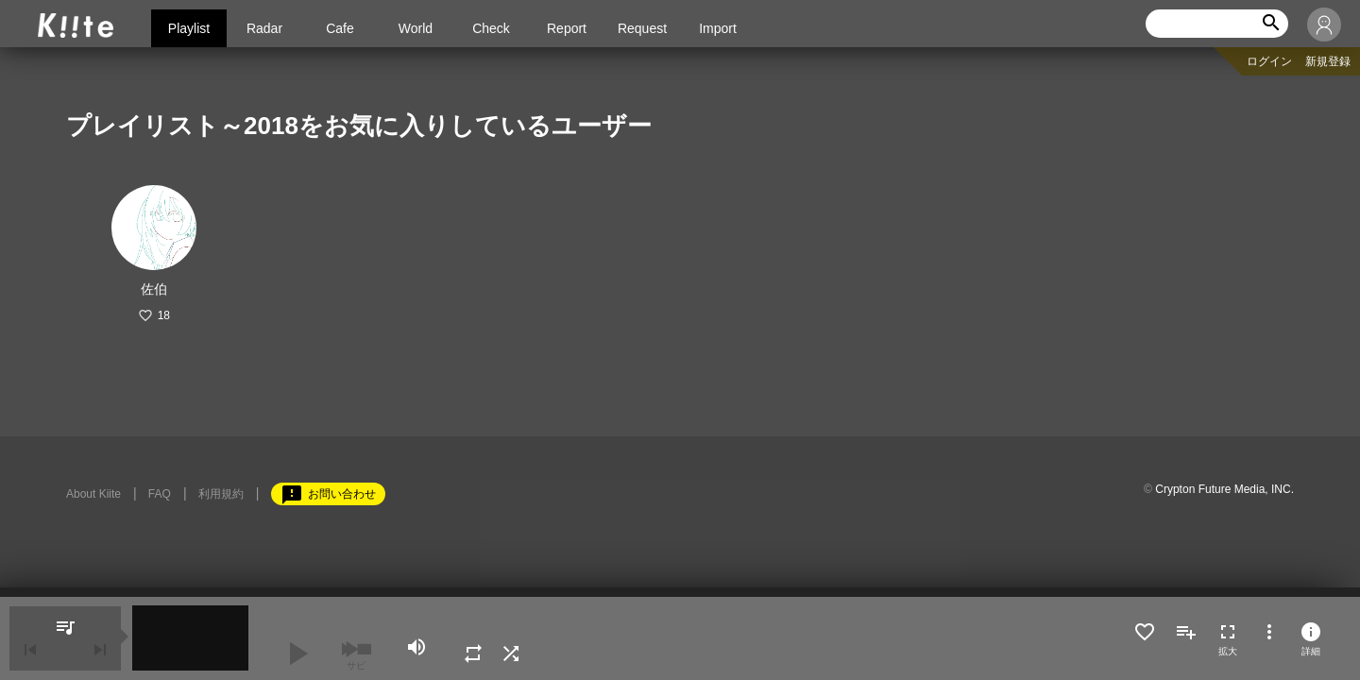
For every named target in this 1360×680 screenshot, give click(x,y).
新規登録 (1328, 61)
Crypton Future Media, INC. (1224, 489)
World (416, 28)
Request (642, 28)
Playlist (189, 28)
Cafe (340, 28)
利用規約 (221, 494)
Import (718, 28)
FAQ (159, 494)
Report (566, 28)
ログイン (1269, 61)
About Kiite (93, 494)
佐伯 (154, 289)
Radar (264, 28)
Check (491, 28)
